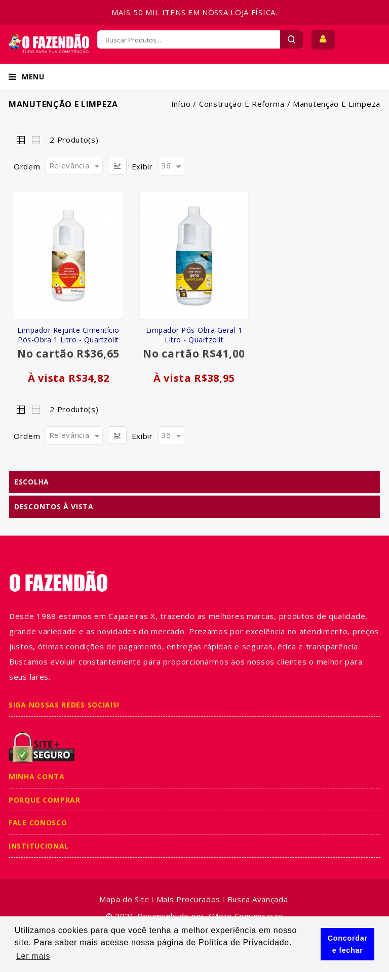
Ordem (27, 166)
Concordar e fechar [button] (348, 944)
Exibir (142, 166)
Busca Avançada (257, 899)
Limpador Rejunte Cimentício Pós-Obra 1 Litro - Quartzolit (68, 334)
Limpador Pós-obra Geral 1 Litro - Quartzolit (194, 334)
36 (166, 165)
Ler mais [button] (33, 956)
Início (181, 104)
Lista (35, 139)
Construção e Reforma (242, 104)
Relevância (69, 165)
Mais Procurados (189, 899)
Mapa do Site (124, 899)
